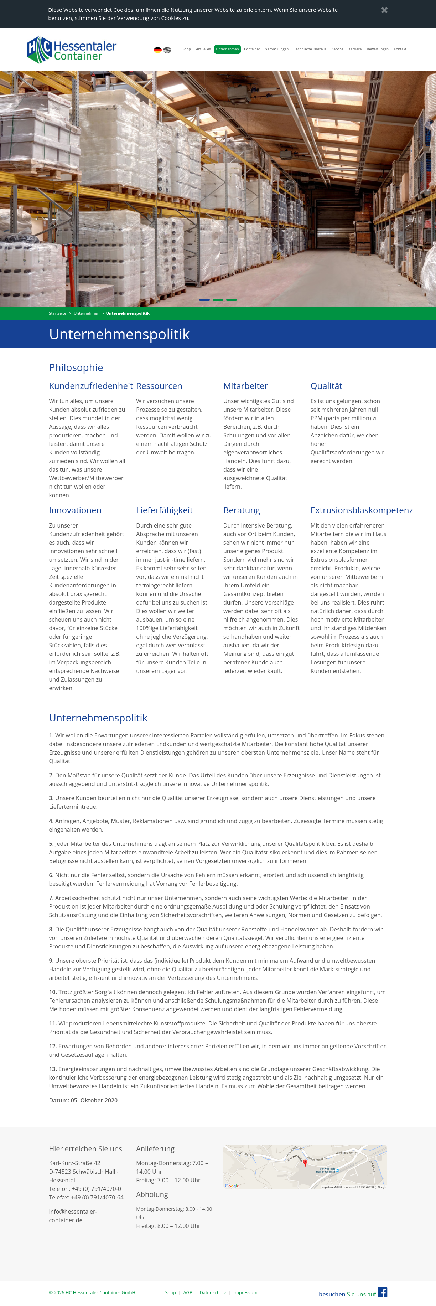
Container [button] (252, 49)
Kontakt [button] (400, 49)
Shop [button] (186, 49)
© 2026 (92, 1292)
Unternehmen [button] (227, 49)
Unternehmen (86, 313)
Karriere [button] (355, 49)
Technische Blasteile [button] (310, 49)
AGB (188, 1292)
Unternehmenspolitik (128, 313)
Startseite (57, 313)
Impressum (245, 1292)
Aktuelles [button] (203, 49)
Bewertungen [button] (378, 49)
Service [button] (337, 49)
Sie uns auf (353, 1294)
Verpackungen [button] (277, 49)
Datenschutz (213, 1292)
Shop (170, 1292)
